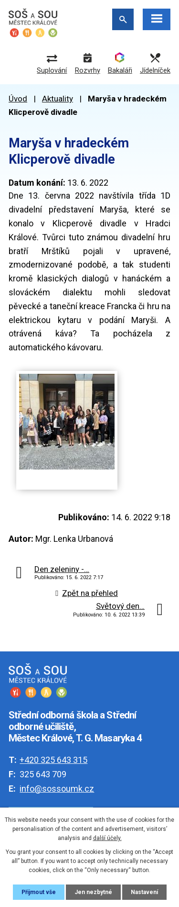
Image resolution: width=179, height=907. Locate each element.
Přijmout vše (38, 892)
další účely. (107, 838)
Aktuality (57, 98)
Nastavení (144, 892)
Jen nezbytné (93, 892)
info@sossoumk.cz (57, 789)
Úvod (18, 98)
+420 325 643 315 (53, 760)
